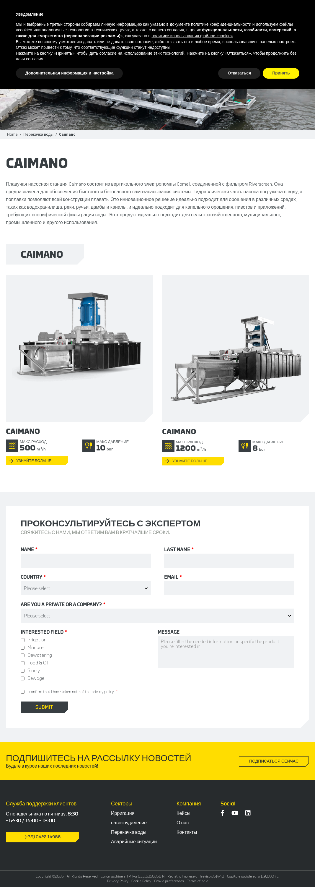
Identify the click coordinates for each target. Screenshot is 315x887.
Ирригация (122, 813)
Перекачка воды (38, 134)
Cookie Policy (141, 881)
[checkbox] (89, 659)
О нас (183, 822)
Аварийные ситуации (134, 841)
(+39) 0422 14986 (43, 837)
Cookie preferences (169, 881)
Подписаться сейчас (273, 761)
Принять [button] (281, 73)
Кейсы (183, 813)
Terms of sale (197, 881)
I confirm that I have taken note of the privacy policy (70, 692)
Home (12, 134)
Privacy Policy (117, 881)
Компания (189, 803)
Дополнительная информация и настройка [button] (69, 73)
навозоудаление (129, 822)
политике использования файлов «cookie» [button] (192, 35)
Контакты (187, 832)
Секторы (121, 803)
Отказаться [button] (239, 73)
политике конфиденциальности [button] (221, 24)
